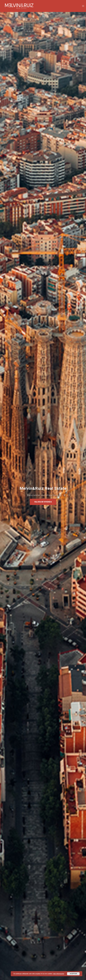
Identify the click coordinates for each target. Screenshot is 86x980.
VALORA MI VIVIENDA (43, 502)
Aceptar (73, 974)
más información (58, 973)
